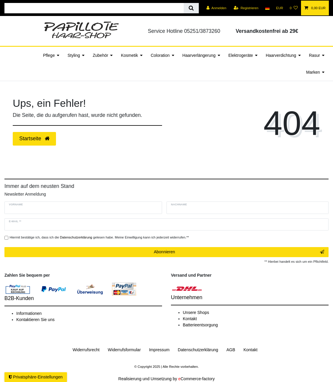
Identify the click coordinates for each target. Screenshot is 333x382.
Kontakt (190, 318)
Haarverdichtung (281, 55)
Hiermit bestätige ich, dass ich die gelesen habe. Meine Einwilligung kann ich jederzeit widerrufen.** (99, 237)
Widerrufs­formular (124, 349)
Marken (313, 72)
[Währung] (279, 8)
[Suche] (191, 8)
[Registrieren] (246, 8)
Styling (74, 55)
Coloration (160, 55)
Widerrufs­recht (86, 349)
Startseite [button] (34, 138)
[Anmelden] (216, 8)
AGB (230, 349)
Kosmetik (129, 55)
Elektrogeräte (240, 55)
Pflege (49, 55)
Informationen (29, 313)
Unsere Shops (196, 312)
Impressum (159, 349)
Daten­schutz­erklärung (198, 349)
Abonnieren (239, 252)
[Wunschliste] (293, 8)
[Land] (267, 8)
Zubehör (100, 55)
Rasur (314, 55)
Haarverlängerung (199, 55)
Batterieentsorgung (200, 325)
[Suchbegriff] (94, 8)
